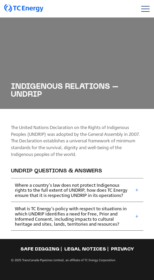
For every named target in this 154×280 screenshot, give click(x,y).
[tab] (77, 190)
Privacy (122, 249)
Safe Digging (39, 249)
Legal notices (85, 249)
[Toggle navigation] (145, 9)
